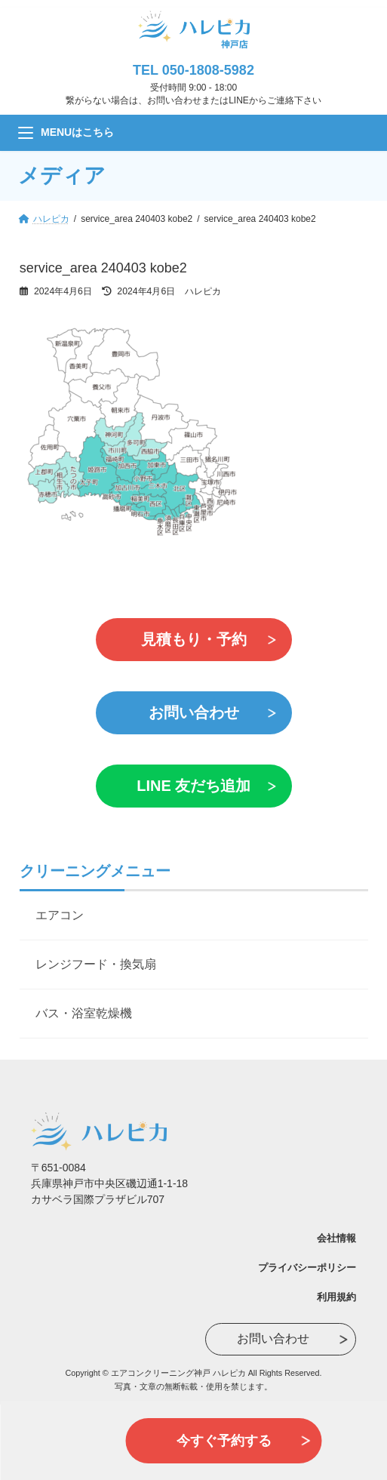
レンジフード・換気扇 (95, 964)
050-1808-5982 (208, 70)
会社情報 (336, 1238)
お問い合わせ (194, 712)
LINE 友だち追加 (193, 785)
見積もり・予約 (194, 639)
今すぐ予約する (224, 1440)
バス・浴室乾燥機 (83, 1013)
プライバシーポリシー (307, 1267)
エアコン (59, 915)
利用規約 (336, 1297)
